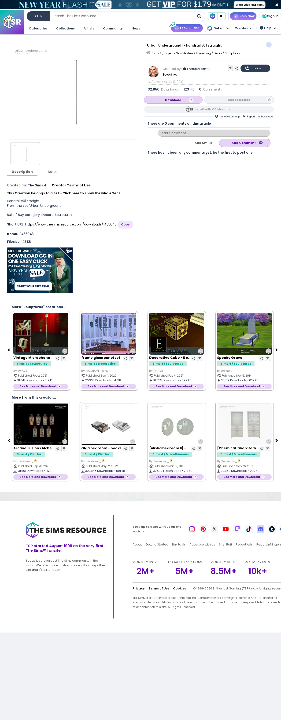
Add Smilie (203, 143)
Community (113, 28)
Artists (89, 28)
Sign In (270, 16)
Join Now (247, 16)
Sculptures (232, 53)
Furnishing (203, 53)
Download (173, 100)
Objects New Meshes (178, 53)
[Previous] (9, 349)
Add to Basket (239, 100)
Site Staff (225, 544)
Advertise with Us (202, 544)
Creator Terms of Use (71, 185)
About (137, 544)
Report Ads (244, 544)
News (136, 28)
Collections (65, 28)
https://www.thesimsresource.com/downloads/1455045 (71, 224)
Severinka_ (171, 74)
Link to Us (179, 544)
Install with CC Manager (213, 109)
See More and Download (38, 386)
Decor (218, 53)
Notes (52, 171)
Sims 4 (157, 53)
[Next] (277, 349)
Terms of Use (158, 588)
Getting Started (156, 544)
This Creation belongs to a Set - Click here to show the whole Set (62, 193)
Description (22, 171)
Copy (125, 224)
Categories (38, 28)
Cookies (179, 588)
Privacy (139, 588)
